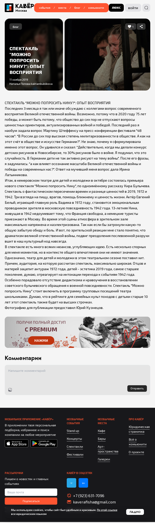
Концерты (74, 439)
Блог (77, 7)
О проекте (136, 453)
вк (83, 483)
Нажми (41, 341)
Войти (133, 8)
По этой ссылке (107, 510)
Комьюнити (96, 7)
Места (62, 7)
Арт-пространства (108, 450)
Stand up (73, 431)
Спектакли (75, 447)
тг (71, 483)
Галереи (104, 460)
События (44, 7)
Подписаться (31, 502)
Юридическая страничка (139, 430)
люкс (116, 7)
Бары (102, 439)
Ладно (135, 512)
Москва (21, 10)
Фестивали (75, 455)
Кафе (101, 431)
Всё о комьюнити (138, 442)
